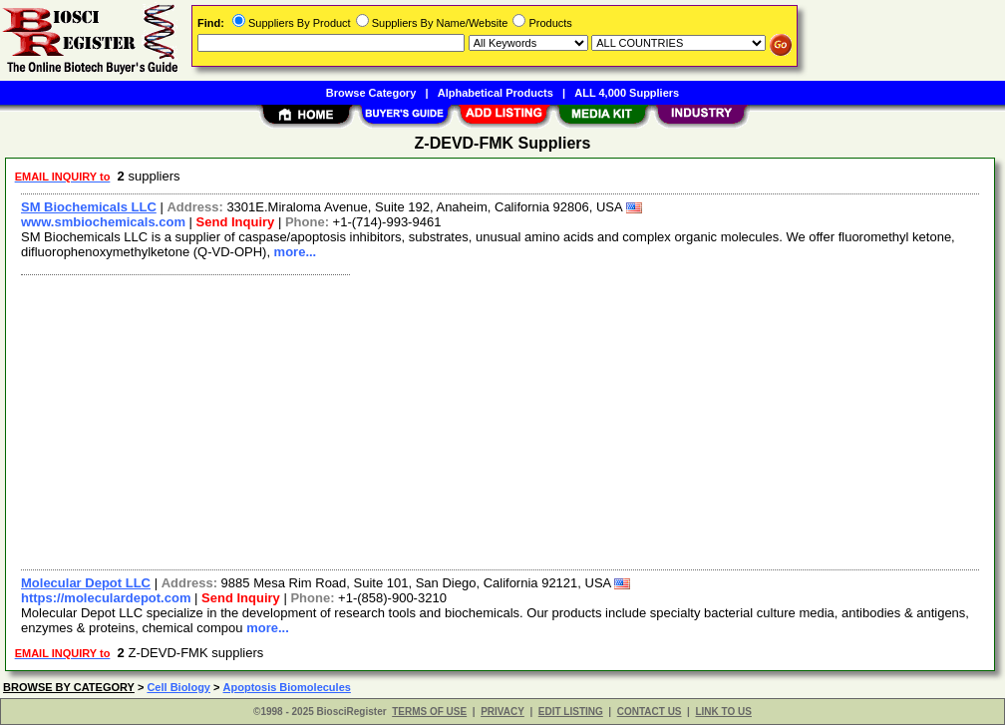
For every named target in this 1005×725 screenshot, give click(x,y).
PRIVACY (502, 711)
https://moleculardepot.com (105, 597)
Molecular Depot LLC (86, 582)
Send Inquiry (235, 221)
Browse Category (371, 93)
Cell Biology (178, 687)
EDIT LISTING (570, 711)
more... (295, 251)
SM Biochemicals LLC (89, 206)
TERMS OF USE (429, 711)
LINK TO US (723, 711)
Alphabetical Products (495, 93)
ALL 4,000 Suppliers (626, 93)
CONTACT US (649, 711)
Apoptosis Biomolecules (287, 687)
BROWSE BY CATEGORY (69, 687)
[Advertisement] (501, 419)
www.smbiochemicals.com (103, 221)
